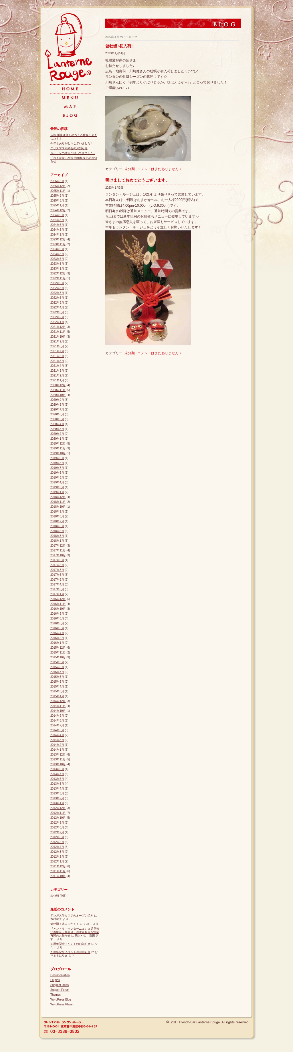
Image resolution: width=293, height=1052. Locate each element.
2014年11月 (58, 706)
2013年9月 (57, 769)
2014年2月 (57, 744)
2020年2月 (57, 433)
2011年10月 (58, 876)
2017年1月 (57, 594)
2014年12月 (58, 701)
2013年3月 (57, 793)
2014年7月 (57, 725)
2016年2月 (57, 637)
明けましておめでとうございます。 (137, 180)
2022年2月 (57, 317)
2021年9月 (57, 341)
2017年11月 (58, 550)
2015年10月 (58, 657)
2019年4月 (57, 482)
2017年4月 (57, 584)
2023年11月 (58, 244)
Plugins (55, 980)
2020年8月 (57, 404)
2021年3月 (57, 370)
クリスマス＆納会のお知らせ (69, 148)
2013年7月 (57, 774)
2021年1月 (57, 380)
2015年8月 (57, 667)
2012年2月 (57, 856)
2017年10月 (58, 555)
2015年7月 (57, 672)
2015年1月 (57, 696)
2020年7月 (57, 409)
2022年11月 (58, 278)
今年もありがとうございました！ (71, 143)
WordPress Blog (60, 999)
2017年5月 (57, 579)
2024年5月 (57, 229)
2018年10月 (58, 506)
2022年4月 (57, 307)
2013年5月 (57, 783)
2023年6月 (57, 258)
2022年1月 (57, 322)
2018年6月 (57, 526)
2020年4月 (57, 424)
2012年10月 (58, 817)
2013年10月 (58, 764)
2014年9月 (57, 715)
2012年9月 (57, 822)
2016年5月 (57, 628)
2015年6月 (57, 676)
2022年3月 (57, 312)
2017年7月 (57, 569)
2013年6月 (57, 778)
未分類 (129, 169)
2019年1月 (57, 492)
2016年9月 (57, 613)
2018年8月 (57, 516)
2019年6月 (57, 472)
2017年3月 (57, 589)
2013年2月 (57, 798)
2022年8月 (57, 288)
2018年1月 (57, 540)
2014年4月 (57, 735)
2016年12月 (58, 599)
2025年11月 (58, 190)
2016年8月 (57, 618)
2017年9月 (57, 560)
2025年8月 (57, 200)
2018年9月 (57, 511)
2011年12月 (58, 866)
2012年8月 (57, 827)
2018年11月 (58, 501)
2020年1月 (57, 438)
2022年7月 (57, 292)
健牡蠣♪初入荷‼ (119, 46)
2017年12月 (58, 545)
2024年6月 (57, 224)
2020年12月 (58, 385)
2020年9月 (57, 399)
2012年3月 (57, 851)
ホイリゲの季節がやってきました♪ (72, 153)
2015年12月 (58, 647)
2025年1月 (57, 205)
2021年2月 (57, 375)
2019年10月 (58, 453)
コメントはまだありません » (159, 169)
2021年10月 (58, 336)
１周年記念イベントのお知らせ (70, 943)
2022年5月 (57, 302)
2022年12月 (58, 273)
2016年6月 (57, 623)
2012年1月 (57, 861)
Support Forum (60, 989)
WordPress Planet (61, 1004)
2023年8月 (57, 254)
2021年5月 (57, 360)
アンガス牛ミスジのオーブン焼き (71, 915)
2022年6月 (57, 297)
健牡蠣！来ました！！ (64, 923)
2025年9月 (57, 195)
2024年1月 (57, 234)
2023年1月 (57, 268)
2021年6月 (57, 356)
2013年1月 (57, 803)
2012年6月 (57, 837)
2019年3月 (57, 487)
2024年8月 (57, 220)
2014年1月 (57, 749)
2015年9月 (57, 662)
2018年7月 (57, 521)
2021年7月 (57, 351)
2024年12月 (58, 210)
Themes (55, 994)
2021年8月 (57, 346)
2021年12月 (58, 326)
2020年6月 (57, 414)
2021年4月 (57, 365)
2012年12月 (58, 808)
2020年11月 (58, 390)
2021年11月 (58, 331)
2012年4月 (57, 846)
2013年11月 (58, 759)
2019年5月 (57, 477)
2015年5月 (57, 681)
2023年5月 (57, 263)
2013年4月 (57, 788)
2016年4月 (57, 633)
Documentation (60, 975)
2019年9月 (57, 458)
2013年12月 (58, 754)
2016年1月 (57, 642)
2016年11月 (58, 603)
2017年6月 (57, 574)
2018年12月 (58, 497)
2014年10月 (58, 710)
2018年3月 (57, 535)
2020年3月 (57, 429)
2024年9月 (57, 215)
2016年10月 (58, 608)
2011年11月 (58, 871)
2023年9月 (57, 249)
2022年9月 (57, 283)
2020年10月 (58, 395)
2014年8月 (57, 720)
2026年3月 (57, 181)
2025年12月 (58, 186)
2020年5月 (57, 419)
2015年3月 (57, 691)
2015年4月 (57, 686)
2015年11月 (58, 652)
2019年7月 (57, 467)
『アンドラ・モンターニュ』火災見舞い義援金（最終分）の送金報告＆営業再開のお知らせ (74, 932)
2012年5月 (57, 842)
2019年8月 (57, 463)
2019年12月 (58, 443)
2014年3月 (57, 740)
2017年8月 (57, 565)
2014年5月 (57, 730)
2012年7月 (57, 832)
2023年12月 (58, 239)
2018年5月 (57, 531)
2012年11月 (58, 812)
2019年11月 (58, 448)
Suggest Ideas (59, 985)
